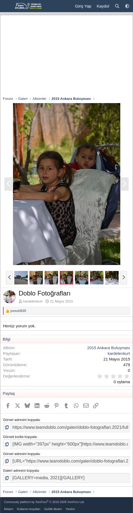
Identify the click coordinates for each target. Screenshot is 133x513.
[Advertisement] (66, 55)
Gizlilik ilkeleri (53, 509)
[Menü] (7, 6)
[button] (127, 6)
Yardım (70, 509)
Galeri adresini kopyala (21, 470)
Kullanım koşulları (29, 509)
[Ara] (117, 6)
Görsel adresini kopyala (21, 420)
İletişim (8, 509)
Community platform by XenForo (44, 502)
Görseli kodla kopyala (19, 437)
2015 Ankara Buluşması (108, 347)
